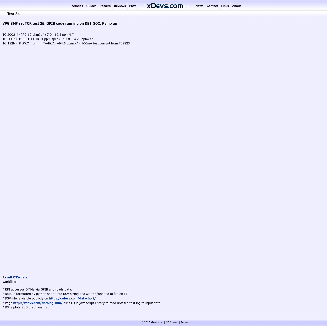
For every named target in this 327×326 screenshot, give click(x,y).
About (236, 6)
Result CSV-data (15, 277)
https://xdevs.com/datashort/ (72, 298)
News (199, 6)
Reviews (120, 6)
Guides (91, 6)
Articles (77, 6)
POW (132, 6)
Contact (212, 6)
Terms (184, 322)
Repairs (105, 6)
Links (225, 6)
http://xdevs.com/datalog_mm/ (38, 303)
